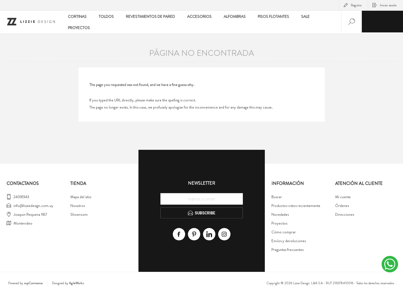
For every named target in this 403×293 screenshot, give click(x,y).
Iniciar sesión (388, 5)
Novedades (280, 213)
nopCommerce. (33, 282)
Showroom (79, 213)
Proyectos (279, 222)
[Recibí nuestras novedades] (201, 198)
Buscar (276, 195)
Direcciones (344, 213)
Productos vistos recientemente (295, 204)
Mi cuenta (343, 195)
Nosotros (77, 204)
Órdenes (342, 204)
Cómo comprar (283, 231)
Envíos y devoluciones (288, 239)
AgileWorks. (77, 282)
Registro (356, 5)
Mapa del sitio (80, 195)
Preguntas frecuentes (287, 248)
